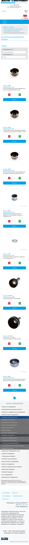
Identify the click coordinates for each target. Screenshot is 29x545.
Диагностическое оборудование (10, 461)
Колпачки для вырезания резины (10, 443)
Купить (14, 99)
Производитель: (8, 54)
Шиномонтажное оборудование (10, 414)
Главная (4, 27)
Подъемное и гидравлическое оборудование (13, 412)
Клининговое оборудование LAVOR (11, 451)
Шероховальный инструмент (9, 440)
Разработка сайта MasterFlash (19, 541)
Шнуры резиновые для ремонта (9, 425)
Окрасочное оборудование (9, 406)
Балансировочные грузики (8, 420)
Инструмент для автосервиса (9, 459)
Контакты (5, 499)
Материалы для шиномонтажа (9, 417)
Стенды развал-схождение (8, 456)
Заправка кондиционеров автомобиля (12, 466)
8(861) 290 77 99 (23, 505)
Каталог (11, 27)
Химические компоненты (8, 427)
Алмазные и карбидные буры (9, 438)
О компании (6, 493)
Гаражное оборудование (8, 453)
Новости (15, 493)
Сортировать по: (8, 49)
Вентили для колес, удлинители (9, 422)
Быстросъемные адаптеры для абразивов (12, 445)
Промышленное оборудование (10, 477)
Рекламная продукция (7, 472)
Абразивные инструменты (8, 435)
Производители (18, 496)
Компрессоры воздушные (8, 469)
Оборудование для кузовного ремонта (12, 409)
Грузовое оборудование (8, 464)
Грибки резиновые (6, 430)
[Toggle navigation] (4, 21)
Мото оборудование (7, 474)
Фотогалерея (6, 496)
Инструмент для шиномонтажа (9, 432)
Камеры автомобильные (8, 448)
